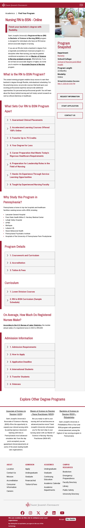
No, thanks (70, 519)
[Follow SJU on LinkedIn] (54, 513)
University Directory (71, 494)
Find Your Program (26, 13)
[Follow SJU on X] (38, 513)
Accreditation (12, 480)
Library (65, 486)
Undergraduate (31, 473)
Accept (61, 519)
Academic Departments (49, 488)
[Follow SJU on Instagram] (30, 513)
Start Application (70, 106)
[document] (28, 522)
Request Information (70, 97)
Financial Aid (30, 480)
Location (10, 469)
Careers (10, 491)
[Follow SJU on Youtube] (62, 513)
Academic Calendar (52, 483)
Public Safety (68, 490)
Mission (10, 477)
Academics (10, 13)
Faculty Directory (70, 482)
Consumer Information (11, 485)
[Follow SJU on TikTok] (46, 513)
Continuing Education (48, 478)
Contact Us (70, 115)
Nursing (61, 56)
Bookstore (67, 472)
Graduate (29, 477)
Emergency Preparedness (69, 476)
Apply (27, 469)
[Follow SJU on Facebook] (22, 513)
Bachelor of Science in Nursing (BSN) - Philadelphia (69, 414)
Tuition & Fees (31, 484)
